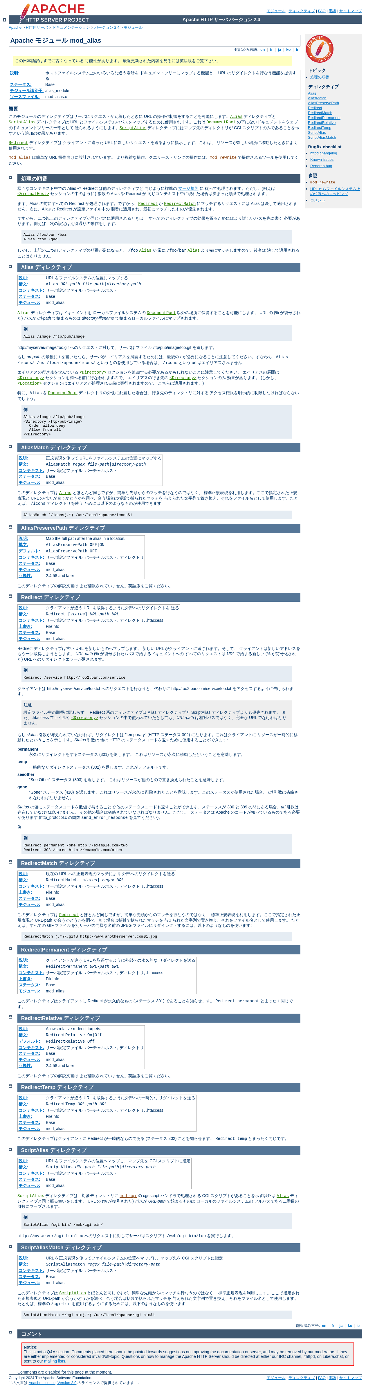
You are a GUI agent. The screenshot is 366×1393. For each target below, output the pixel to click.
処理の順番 (319, 77)
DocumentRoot (221, 122)
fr (271, 49)
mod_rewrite (223, 157)
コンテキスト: (31, 290)
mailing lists (54, 1361)
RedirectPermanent (324, 118)
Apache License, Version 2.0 (53, 1383)
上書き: (25, 626)
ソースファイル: (25, 96)
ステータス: (21, 84)
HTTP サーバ (37, 27)
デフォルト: (29, 551)
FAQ (322, 11)
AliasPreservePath (323, 103)
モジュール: (29, 302)
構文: (23, 284)
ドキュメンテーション (71, 27)
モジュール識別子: (27, 90)
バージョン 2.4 (107, 27)
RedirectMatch (320, 113)
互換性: (25, 575)
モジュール (276, 11)
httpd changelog (323, 153)
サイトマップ (350, 11)
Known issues (321, 159)
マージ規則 (188, 188)
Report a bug (321, 166)
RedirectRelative (322, 122)
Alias (236, 116)
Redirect (18, 142)
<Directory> (93, 372)
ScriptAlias (22, 122)
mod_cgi (128, 1196)
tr (297, 49)
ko (288, 49)
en (262, 49)
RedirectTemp (319, 127)
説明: (14, 73)
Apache (15, 27)
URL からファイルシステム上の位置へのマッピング (335, 191)
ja (279, 49)
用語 (332, 11)
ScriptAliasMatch (322, 137)
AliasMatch (317, 98)
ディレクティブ (302, 11)
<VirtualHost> (33, 194)
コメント (317, 200)
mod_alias (20, 157)
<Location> (29, 383)
